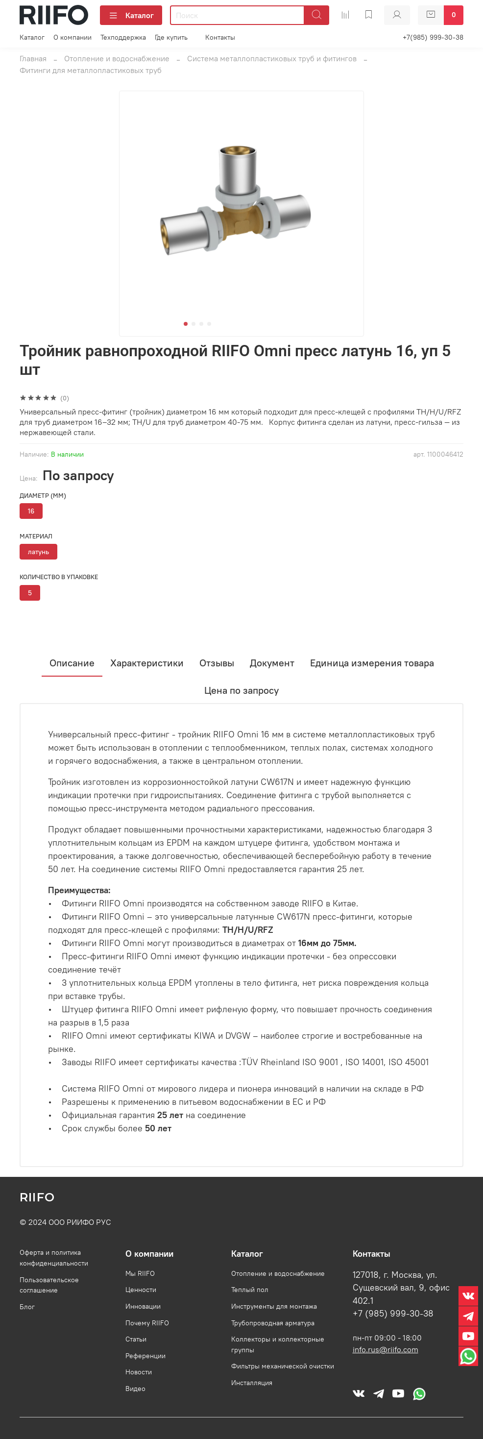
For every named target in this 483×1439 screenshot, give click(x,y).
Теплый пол (249, 1289)
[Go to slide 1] (186, 324)
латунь (38, 551)
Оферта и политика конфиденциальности (54, 1258)
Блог (27, 1306)
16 (31, 511)
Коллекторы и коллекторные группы (277, 1344)
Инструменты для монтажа (274, 1306)
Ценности (140, 1289)
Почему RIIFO (147, 1322)
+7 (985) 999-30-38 (393, 1313)
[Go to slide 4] (209, 324)
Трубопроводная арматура (272, 1322)
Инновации (143, 1306)
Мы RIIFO (140, 1273)
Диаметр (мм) (43, 495)
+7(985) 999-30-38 (433, 37)
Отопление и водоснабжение (116, 58)
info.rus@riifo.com (385, 1349)
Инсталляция (251, 1382)
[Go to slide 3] (201, 324)
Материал (36, 536)
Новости (138, 1371)
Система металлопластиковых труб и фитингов (272, 58)
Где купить (171, 37)
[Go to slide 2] (193, 324)
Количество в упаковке (59, 577)
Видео (135, 1388)
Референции (145, 1355)
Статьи (135, 1339)
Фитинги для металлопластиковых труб (91, 70)
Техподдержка (123, 37)
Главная (33, 58)
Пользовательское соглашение (49, 1285)
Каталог (131, 15)
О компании (72, 37)
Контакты (220, 37)
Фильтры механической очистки (282, 1366)
